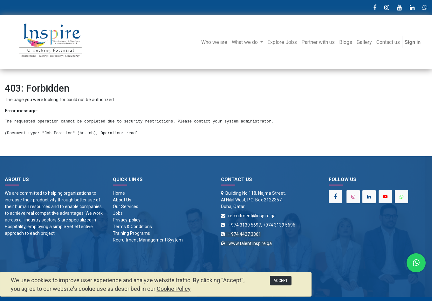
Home (119, 193)
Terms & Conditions (132, 226)
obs (119, 213)
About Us (122, 199)
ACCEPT (280, 280)
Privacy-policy (127, 219)
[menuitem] (214, 42)
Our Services (125, 206)
